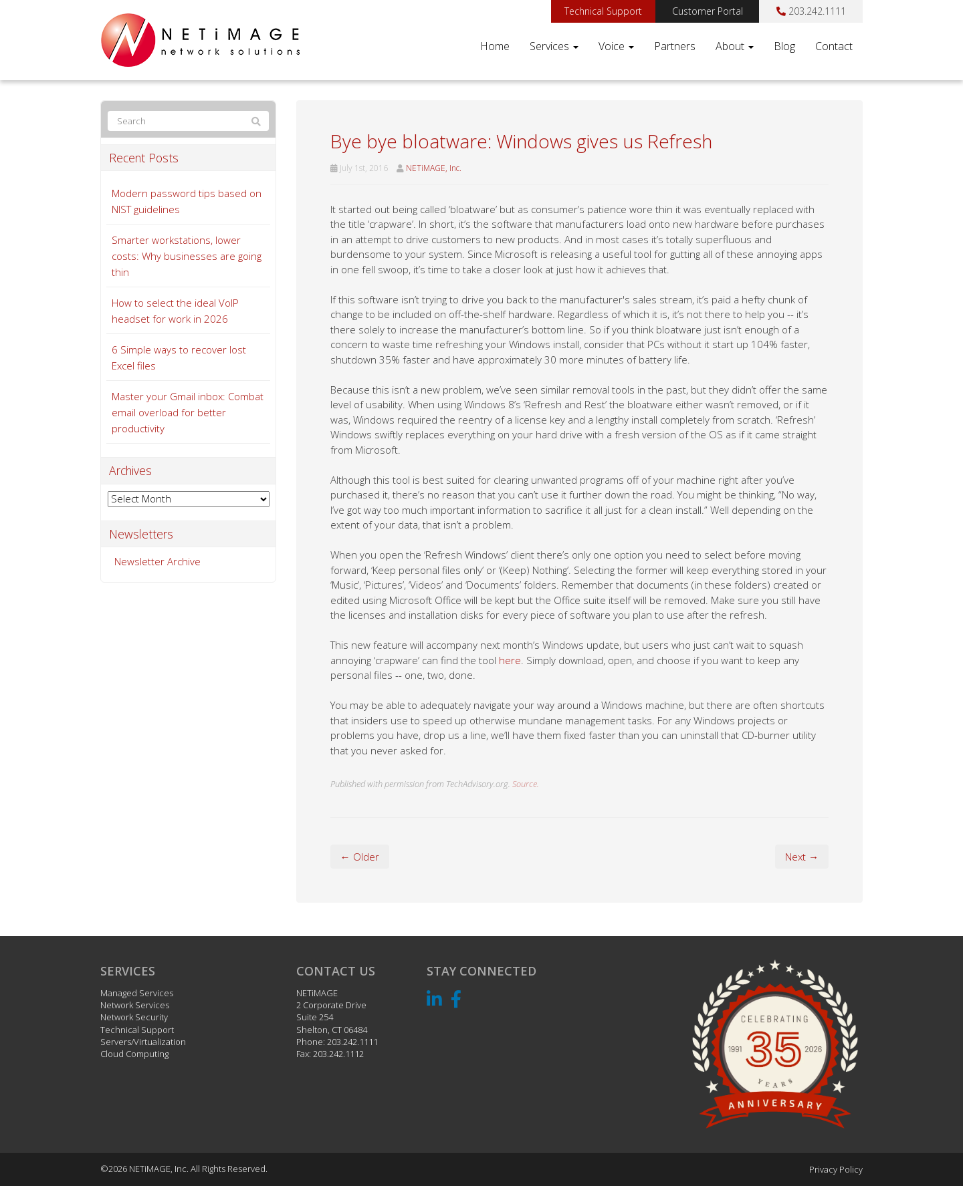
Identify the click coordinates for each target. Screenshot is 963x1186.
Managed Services (136, 993)
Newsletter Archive (157, 561)
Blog (784, 46)
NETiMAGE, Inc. (433, 168)
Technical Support (603, 11)
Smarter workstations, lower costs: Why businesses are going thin (186, 256)
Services (554, 46)
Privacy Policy (836, 1169)
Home (495, 46)
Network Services (134, 1005)
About (735, 46)
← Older (359, 856)
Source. (525, 784)
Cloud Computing (134, 1054)
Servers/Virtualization (143, 1042)
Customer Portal (707, 11)
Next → (802, 856)
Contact (834, 46)
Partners (675, 46)
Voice (616, 46)
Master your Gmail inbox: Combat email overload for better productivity (187, 412)
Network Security (134, 1017)
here (510, 660)
